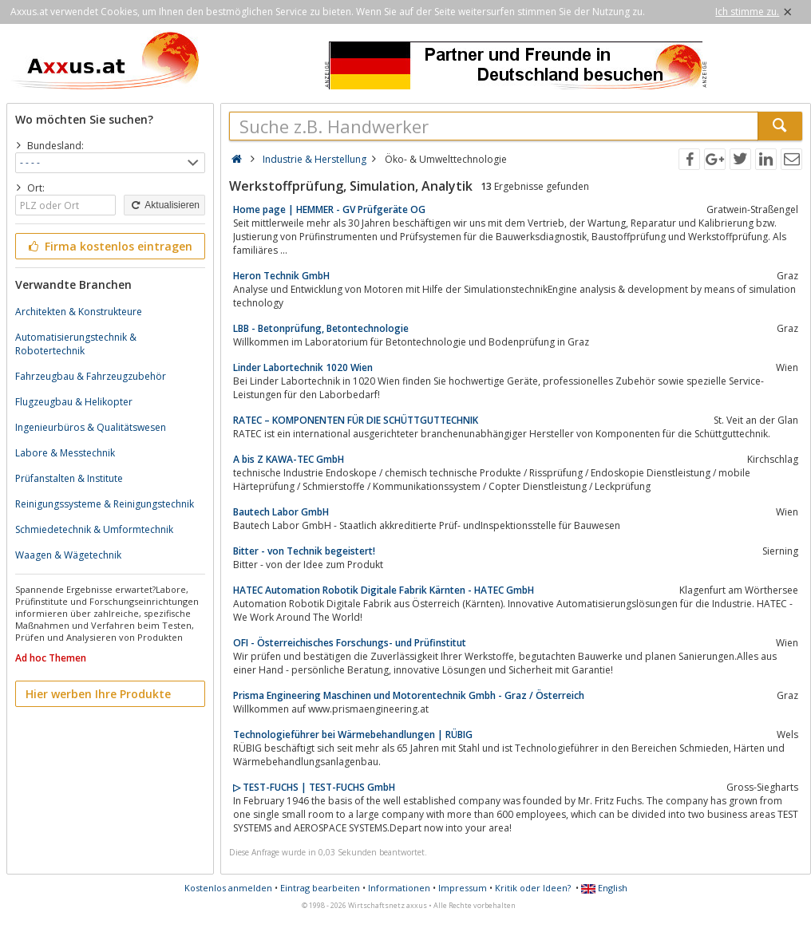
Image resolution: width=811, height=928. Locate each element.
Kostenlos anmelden (228, 888)
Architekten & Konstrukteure (78, 311)
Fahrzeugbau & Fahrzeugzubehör (90, 376)
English (604, 888)
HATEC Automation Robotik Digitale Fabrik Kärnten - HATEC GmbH (383, 590)
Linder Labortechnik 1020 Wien (303, 367)
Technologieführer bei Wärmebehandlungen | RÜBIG (353, 734)
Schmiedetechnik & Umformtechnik (94, 529)
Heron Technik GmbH (281, 275)
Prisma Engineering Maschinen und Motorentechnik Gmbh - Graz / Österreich (408, 695)
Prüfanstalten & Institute (69, 478)
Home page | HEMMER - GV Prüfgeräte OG (329, 209)
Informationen (399, 888)
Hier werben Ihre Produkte (98, 693)
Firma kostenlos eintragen (109, 246)
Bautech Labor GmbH (281, 512)
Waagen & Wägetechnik (68, 555)
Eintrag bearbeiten (320, 888)
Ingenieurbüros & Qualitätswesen (90, 427)
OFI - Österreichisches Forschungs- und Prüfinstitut (349, 643)
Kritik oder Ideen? (533, 888)
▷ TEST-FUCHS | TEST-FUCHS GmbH (314, 787)
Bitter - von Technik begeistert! (304, 551)
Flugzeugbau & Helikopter (74, 402)
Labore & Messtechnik (65, 453)
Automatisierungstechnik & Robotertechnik (75, 343)
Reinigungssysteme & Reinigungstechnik (104, 504)
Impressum (462, 888)
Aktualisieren (164, 205)
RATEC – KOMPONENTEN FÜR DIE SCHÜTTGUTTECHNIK (355, 420)
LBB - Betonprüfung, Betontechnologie (321, 328)
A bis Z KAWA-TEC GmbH (288, 459)
